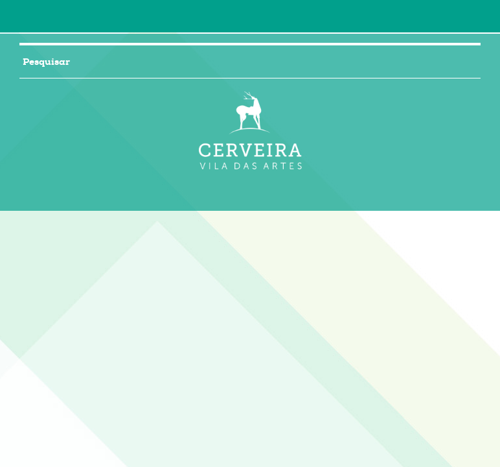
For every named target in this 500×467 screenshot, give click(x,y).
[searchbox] (234, 61)
